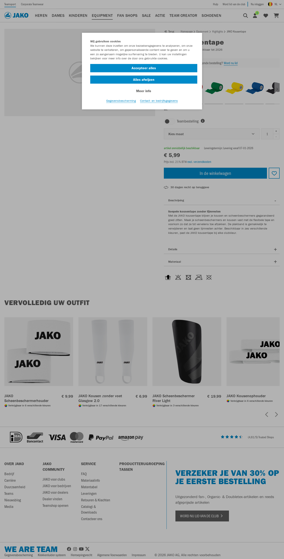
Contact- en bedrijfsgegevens (159, 101)
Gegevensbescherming (121, 101)
